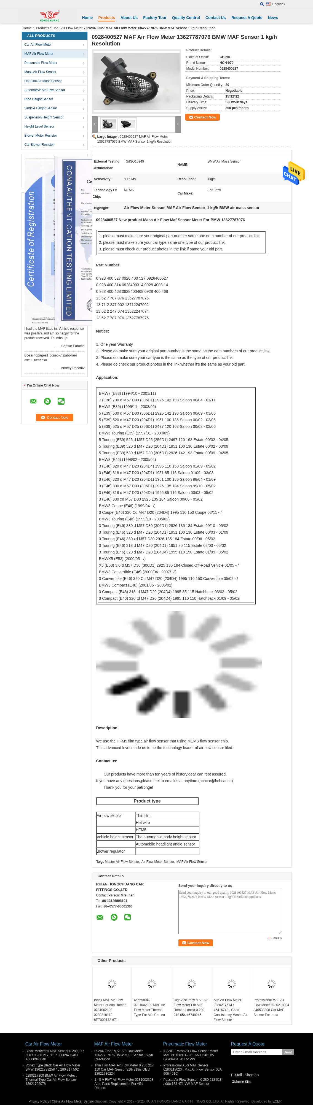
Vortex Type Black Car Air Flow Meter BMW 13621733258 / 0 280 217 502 (53, 1067)
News (273, 17)
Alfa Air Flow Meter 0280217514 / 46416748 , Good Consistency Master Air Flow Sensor (231, 1010)
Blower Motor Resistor (41, 135)
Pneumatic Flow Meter (41, 63)
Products (106, 17)
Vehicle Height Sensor (41, 108)
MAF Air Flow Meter (67, 28)
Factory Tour (155, 17)
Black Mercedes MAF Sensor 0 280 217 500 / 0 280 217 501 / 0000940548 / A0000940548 (55, 1055)
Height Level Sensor (39, 126)
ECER (277, 1101)
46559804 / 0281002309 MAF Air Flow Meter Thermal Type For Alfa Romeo (149, 1007)
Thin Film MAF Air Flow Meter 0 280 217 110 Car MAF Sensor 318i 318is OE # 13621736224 (124, 1069)
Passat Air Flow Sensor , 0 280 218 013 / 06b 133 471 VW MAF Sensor (193, 1082)
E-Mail (236, 1075)
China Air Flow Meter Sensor (73, 1101)
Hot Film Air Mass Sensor (43, 81)
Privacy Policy (38, 1101)
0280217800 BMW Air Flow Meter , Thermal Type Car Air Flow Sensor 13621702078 (51, 1080)
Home (87, 17)
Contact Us (215, 17)
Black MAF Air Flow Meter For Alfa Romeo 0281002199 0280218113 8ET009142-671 (110, 1010)
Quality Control (186, 17)
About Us (129, 17)
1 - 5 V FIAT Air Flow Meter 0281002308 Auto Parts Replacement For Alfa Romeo (124, 1084)
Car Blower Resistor (39, 145)
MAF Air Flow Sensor (192, 862)
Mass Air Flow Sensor (41, 72)
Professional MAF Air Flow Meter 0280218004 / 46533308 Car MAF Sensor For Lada (271, 1007)
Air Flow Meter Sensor (157, 862)
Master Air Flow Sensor (122, 862)
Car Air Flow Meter (38, 45)
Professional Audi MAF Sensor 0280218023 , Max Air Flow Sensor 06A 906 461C (193, 1069)
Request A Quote (247, 17)
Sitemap (252, 1075)
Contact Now (205, 117)
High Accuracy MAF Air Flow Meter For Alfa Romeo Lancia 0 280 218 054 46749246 (191, 1007)
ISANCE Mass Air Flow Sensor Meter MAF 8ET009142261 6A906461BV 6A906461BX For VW (191, 1055)
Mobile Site (241, 1082)
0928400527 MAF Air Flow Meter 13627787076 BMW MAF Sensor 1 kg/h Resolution (124, 1055)
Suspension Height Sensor (44, 117)
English (278, 4)
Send (287, 1052)
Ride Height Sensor (39, 99)
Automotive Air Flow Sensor (45, 90)
